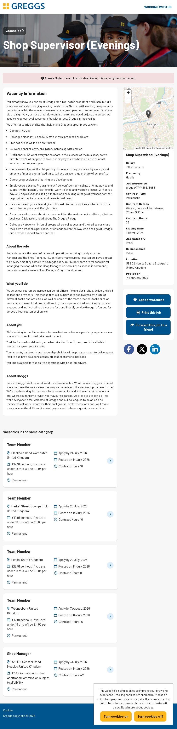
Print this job (149, 312)
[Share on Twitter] (142, 349)
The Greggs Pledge (64, 218)
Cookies (8, 710)
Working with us (158, 7)
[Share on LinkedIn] (155, 349)
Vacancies (14, 31)
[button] (148, 114)
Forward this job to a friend (149, 327)
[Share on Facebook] (129, 349)
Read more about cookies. (137, 707)
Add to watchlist (148, 300)
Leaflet (138, 148)
